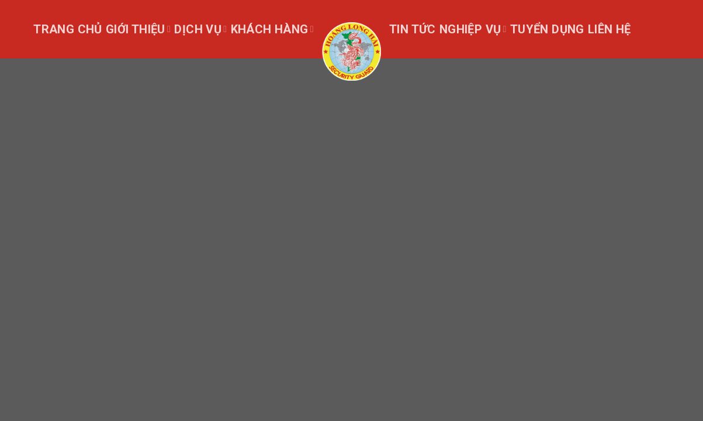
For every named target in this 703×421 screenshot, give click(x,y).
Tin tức (412, 29)
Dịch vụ (200, 29)
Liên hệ (609, 29)
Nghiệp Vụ (473, 29)
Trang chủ (67, 29)
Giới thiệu (138, 29)
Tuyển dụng (547, 29)
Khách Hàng (272, 29)
